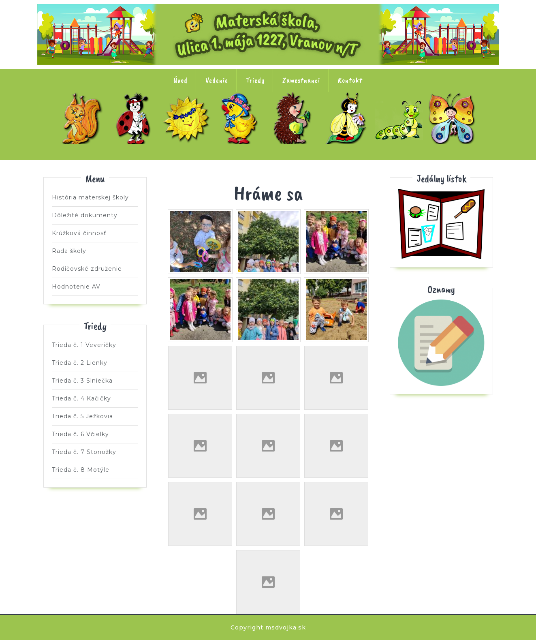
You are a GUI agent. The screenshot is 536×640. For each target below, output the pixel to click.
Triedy (255, 80)
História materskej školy (90, 197)
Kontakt (350, 80)
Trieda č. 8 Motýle (454, 118)
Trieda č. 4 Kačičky (241, 118)
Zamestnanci (301, 80)
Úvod (180, 80)
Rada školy (69, 251)
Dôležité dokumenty (84, 215)
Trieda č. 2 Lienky (135, 118)
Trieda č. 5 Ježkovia (294, 118)
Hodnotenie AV (76, 286)
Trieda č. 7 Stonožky (401, 118)
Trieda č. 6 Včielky (348, 118)
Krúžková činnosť (79, 233)
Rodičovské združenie (87, 268)
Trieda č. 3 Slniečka (188, 118)
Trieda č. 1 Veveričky (82, 118)
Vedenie (216, 80)
